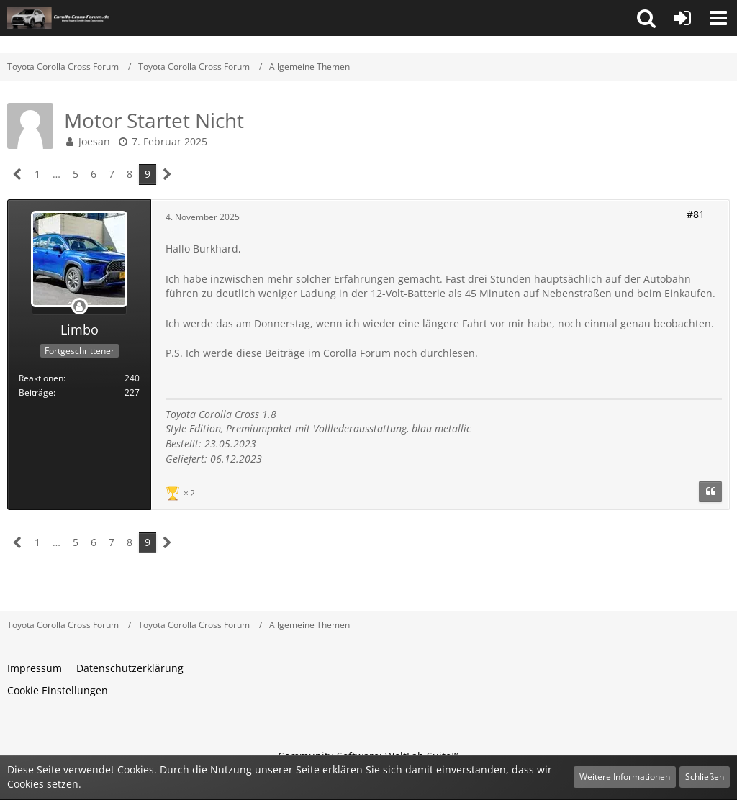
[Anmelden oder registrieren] (682, 18)
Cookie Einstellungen (57, 690)
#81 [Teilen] (696, 214)
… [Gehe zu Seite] (56, 174)
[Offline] (79, 307)
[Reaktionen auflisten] (182, 492)
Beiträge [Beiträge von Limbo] (36, 392)
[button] (646, 18)
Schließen (704, 777)
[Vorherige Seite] (17, 174)
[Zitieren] (710, 492)
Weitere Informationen (624, 777)
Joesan (94, 141)
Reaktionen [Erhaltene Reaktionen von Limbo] (41, 378)
